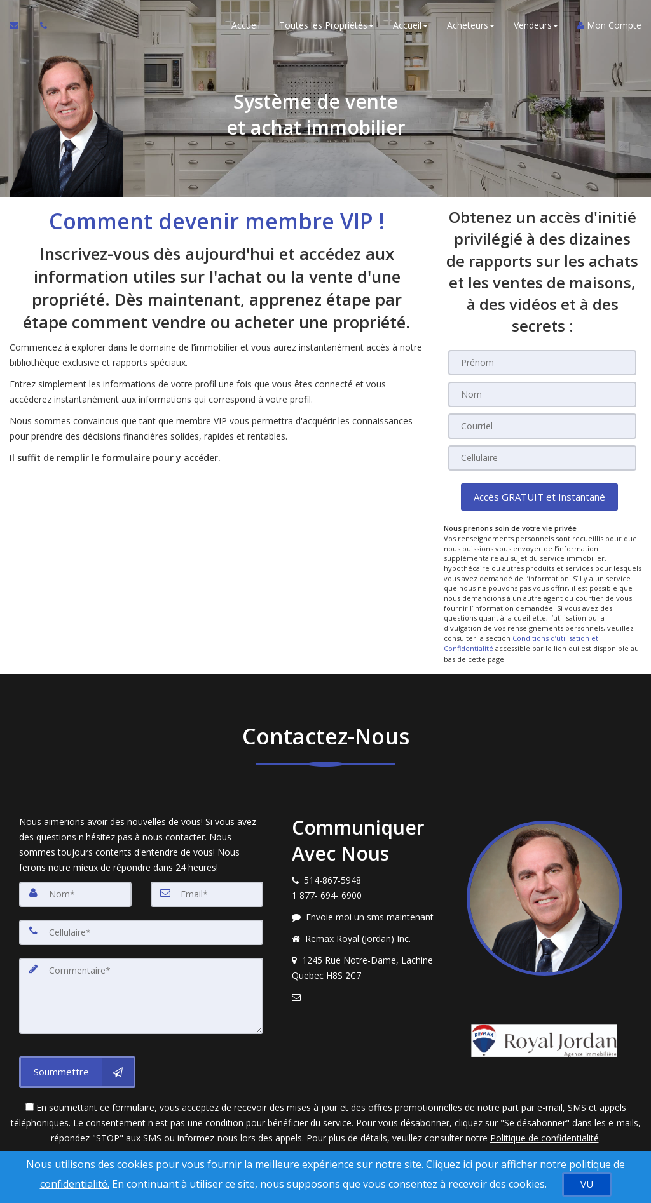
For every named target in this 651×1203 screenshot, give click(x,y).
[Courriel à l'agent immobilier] (20, 25)
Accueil (245, 25)
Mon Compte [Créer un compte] (609, 25)
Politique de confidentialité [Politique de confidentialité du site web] (544, 1137)
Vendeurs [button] (536, 25)
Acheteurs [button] (471, 25)
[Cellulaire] (542, 458)
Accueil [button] (410, 25)
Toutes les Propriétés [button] (326, 25)
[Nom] (542, 394)
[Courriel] (542, 426)
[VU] (587, 1184)
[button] (539, 497)
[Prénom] (542, 362)
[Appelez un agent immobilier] (40, 25)
